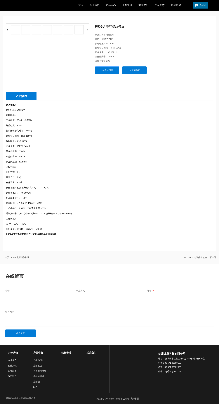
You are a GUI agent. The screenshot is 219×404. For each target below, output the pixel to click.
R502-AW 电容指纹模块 (195, 257)
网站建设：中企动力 (105, 399)
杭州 (117, 399)
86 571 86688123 (173, 363)
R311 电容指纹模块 (20, 257)
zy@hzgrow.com (173, 371)
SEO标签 (125, 399)
